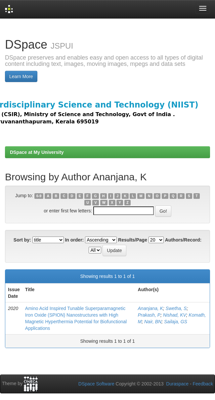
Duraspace (177, 383)
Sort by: (22, 240)
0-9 (38, 196)
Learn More (21, 76)
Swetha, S (176, 308)
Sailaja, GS (175, 321)
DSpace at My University (37, 152)
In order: (74, 240)
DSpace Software (96, 383)
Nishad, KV (174, 315)
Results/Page (132, 240)
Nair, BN (152, 321)
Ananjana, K (150, 308)
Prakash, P (149, 315)
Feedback (203, 383)
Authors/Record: (183, 240)
